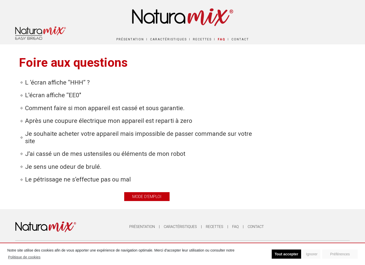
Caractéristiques (168, 39)
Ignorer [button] (312, 254)
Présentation (130, 39)
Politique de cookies (24, 257)
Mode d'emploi (146, 196)
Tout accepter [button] (286, 254)
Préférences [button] (340, 254)
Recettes (202, 39)
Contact (240, 39)
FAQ (221, 39)
